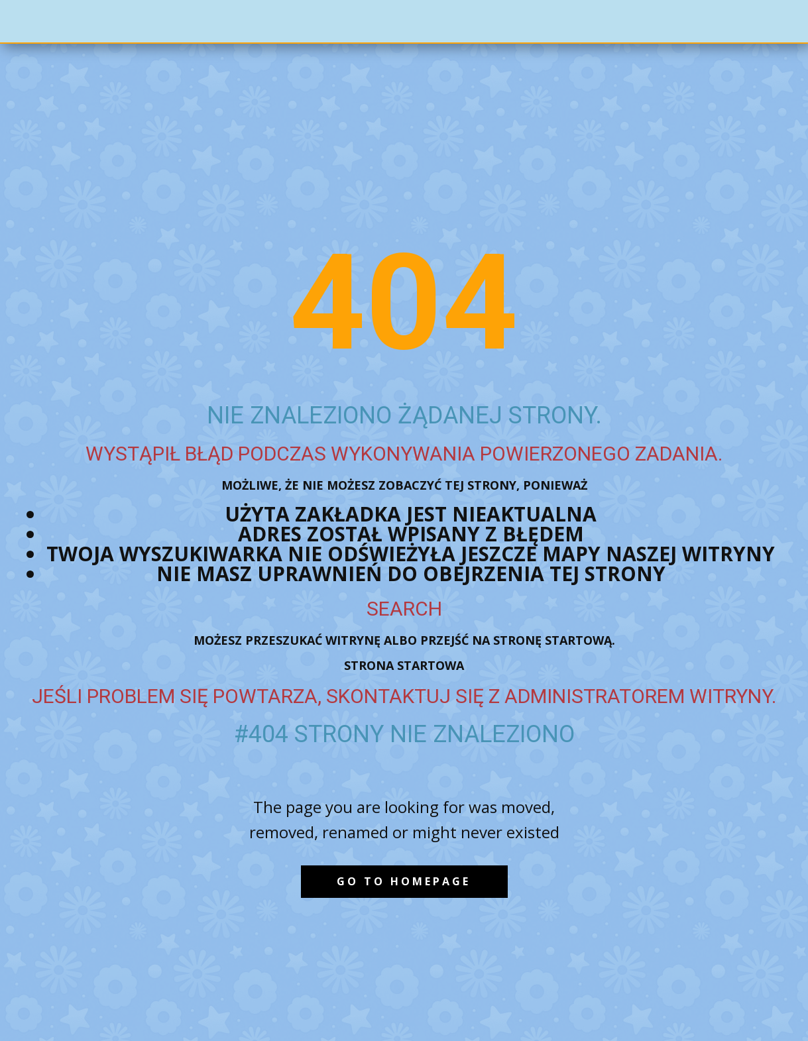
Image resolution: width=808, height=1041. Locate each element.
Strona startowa (404, 665)
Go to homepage (404, 881)
